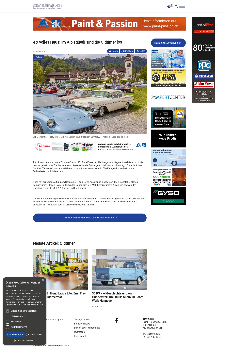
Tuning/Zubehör (82, 319)
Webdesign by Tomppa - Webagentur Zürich (51, 345)
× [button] (43, 280)
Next (144, 278)
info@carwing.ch (151, 334)
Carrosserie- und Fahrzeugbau (48, 319)
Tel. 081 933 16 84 (152, 337)
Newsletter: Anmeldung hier (168, 42)
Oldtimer (38, 57)
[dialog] (24, 311)
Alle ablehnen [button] (35, 334)
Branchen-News (82, 323)
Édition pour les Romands (87, 327)
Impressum (79, 332)
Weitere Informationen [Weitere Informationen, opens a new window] (33, 305)
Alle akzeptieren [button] (15, 334)
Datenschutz (80, 336)
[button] (24, 340)
